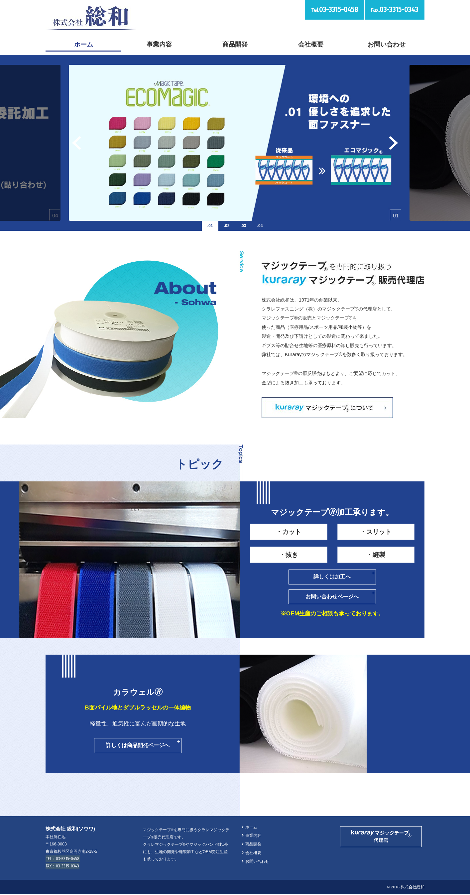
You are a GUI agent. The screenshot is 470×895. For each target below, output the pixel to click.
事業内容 (159, 44)
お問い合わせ (387, 44)
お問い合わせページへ (332, 596)
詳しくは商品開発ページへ (138, 745)
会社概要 (310, 44)
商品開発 (235, 44)
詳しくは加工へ (332, 576)
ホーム (83, 44)
